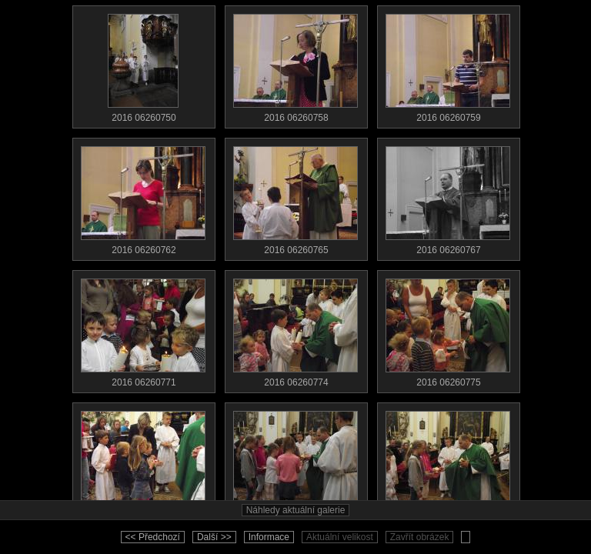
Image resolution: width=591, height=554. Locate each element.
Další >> (214, 537)
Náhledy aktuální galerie (296, 510)
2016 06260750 (143, 64)
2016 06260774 (295, 329)
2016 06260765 (295, 196)
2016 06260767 (448, 196)
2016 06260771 (143, 329)
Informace (269, 537)
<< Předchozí (152, 537)
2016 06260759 (448, 64)
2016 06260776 (143, 461)
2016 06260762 (143, 196)
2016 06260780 (448, 461)
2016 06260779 (295, 461)
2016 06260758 (295, 64)
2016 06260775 (448, 329)
